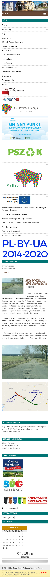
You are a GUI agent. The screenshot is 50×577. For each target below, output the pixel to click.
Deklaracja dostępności (11, 231)
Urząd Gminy (7, 38)
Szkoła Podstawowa (9, 46)
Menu (5, 13)
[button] (47, 30)
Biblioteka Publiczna (9, 68)
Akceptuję (44, 572)
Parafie (4, 84)
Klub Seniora (7, 63)
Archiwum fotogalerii (10, 508)
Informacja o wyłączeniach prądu (14, 214)
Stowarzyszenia (8, 80)
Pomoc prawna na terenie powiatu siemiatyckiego (20, 223)
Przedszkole (6, 51)
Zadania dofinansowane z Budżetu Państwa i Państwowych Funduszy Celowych (24, 209)
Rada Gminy (6, 29)
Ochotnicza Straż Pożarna (11, 72)
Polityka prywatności (9, 227)
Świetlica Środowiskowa (11, 55)
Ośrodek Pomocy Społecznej (12, 42)
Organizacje (6, 76)
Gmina (4, 25)
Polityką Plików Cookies (22, 574)
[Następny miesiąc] (22, 528)
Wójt (3, 34)
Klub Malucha (7, 59)
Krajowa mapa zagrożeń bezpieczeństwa (17, 219)
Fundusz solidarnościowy (11, 236)
